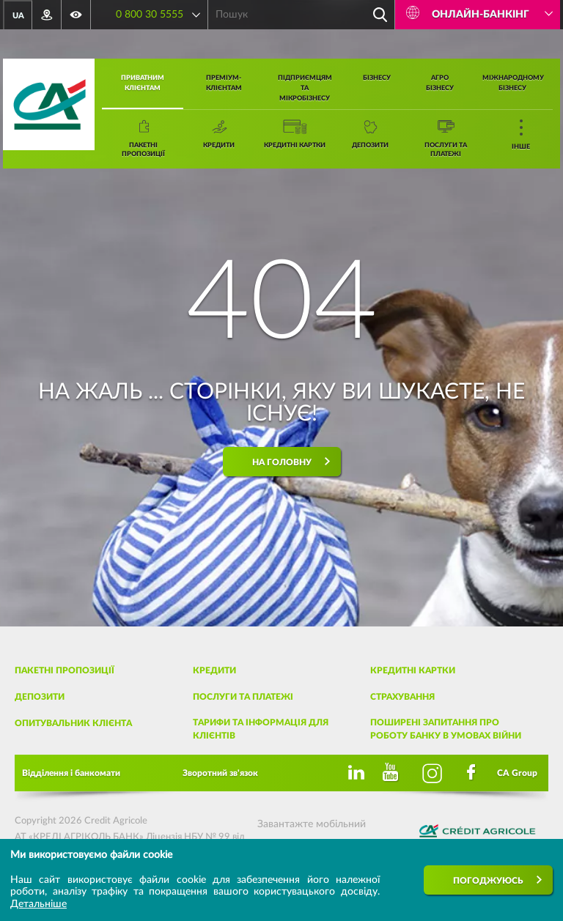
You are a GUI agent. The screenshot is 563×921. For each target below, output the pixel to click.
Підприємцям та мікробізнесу (305, 88)
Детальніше (38, 904)
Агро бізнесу (440, 83)
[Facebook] (472, 773)
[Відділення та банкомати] (47, 14)
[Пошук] (379, 14)
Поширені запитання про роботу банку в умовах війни (445, 729)
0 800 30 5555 (149, 15)
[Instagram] (432, 773)
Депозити (40, 696)
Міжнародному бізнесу (513, 83)
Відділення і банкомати (71, 773)
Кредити (214, 670)
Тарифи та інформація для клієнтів (260, 729)
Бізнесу (377, 78)
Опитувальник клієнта (73, 723)
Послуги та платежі (243, 696)
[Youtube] (393, 773)
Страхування (402, 696)
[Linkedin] (353, 773)
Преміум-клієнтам (224, 83)
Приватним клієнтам (142, 83)
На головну (282, 462)
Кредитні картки (412, 670)
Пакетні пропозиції (64, 670)
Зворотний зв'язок (220, 773)
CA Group (517, 773)
